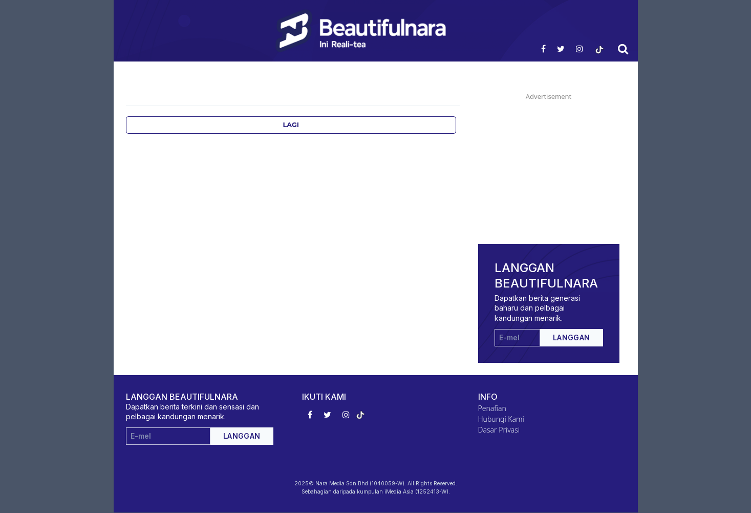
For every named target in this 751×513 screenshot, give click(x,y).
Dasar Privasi (499, 430)
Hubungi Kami (501, 419)
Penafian (492, 408)
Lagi (291, 125)
